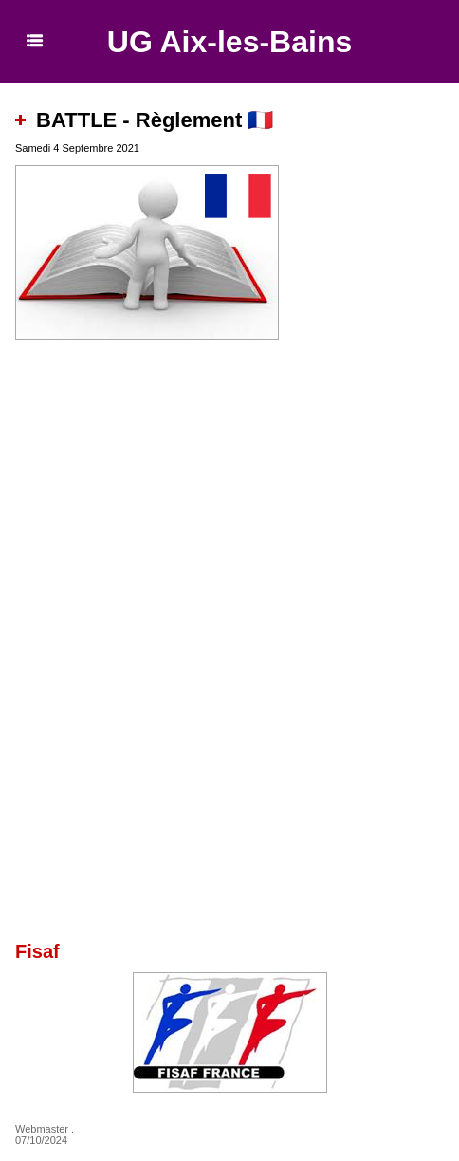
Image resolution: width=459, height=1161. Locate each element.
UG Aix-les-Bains (229, 42)
